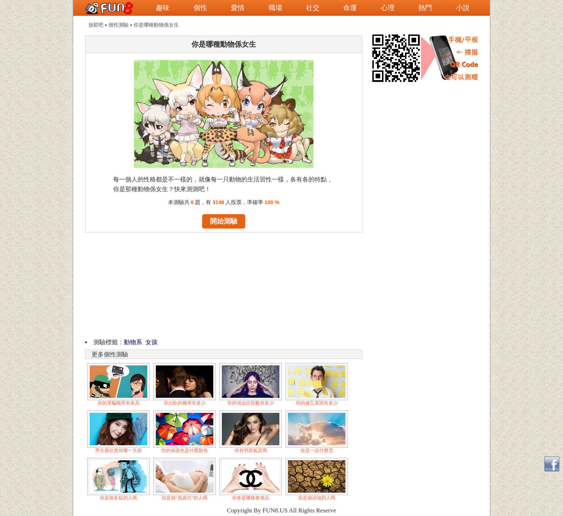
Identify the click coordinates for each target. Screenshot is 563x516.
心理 (388, 7)
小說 (463, 7)
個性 (200, 7)
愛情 (238, 7)
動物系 (133, 342)
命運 (350, 7)
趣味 (162, 7)
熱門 (425, 7)
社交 (313, 7)
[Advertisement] (223, 284)
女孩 (151, 342)
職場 (275, 7)
